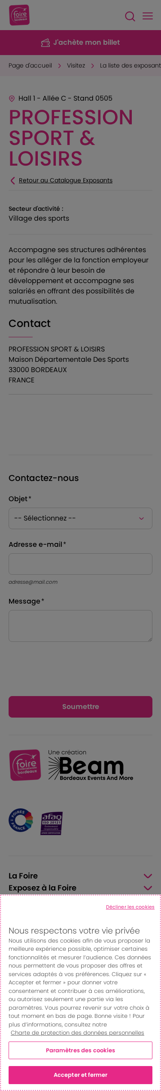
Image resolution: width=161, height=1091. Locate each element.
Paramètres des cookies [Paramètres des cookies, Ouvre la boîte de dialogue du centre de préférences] (80, 1050)
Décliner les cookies (130, 906)
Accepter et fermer (80, 1075)
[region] (80, 992)
